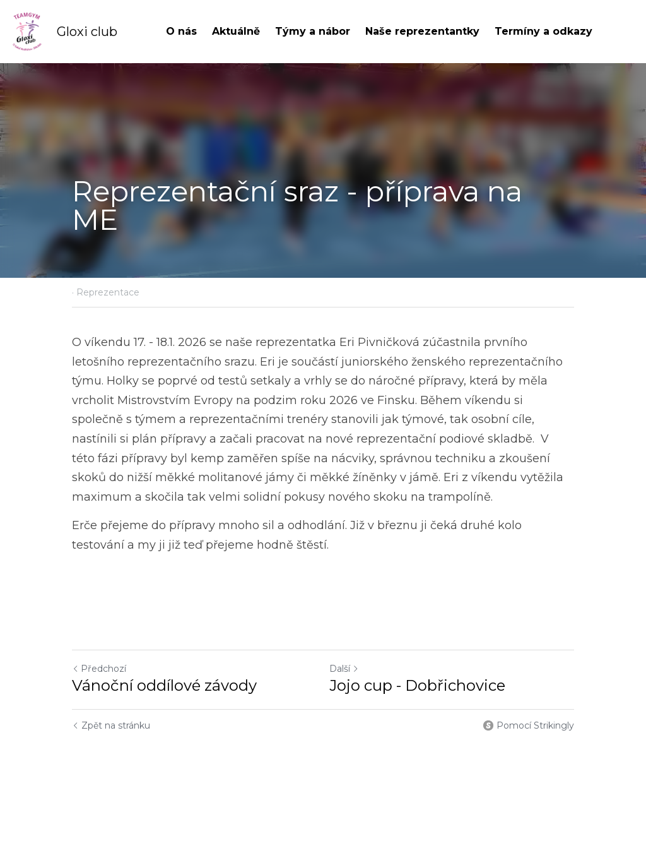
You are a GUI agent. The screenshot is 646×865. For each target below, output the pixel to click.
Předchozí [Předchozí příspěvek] (99, 668)
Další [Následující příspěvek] (344, 668)
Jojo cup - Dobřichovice (417, 685)
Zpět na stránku (111, 725)
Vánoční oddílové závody (164, 685)
